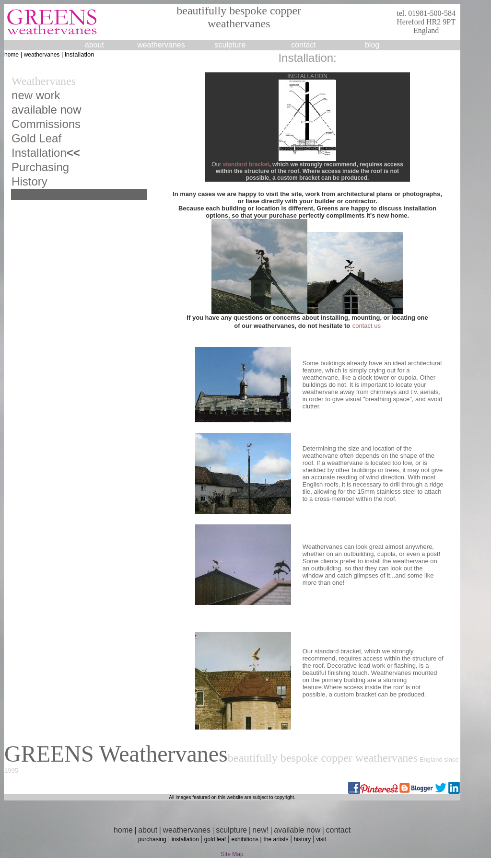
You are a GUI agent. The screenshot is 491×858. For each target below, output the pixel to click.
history (302, 839)
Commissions (46, 123)
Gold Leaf (36, 138)
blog (372, 45)
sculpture (231, 830)
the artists (276, 839)
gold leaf (215, 839)
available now (297, 830)
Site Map (232, 854)
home (11, 54)
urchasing (44, 167)
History (29, 181)
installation (185, 839)
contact (303, 45)
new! (260, 830)
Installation (39, 152)
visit (321, 839)
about (94, 45)
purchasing (152, 839)
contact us (366, 325)
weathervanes (161, 45)
